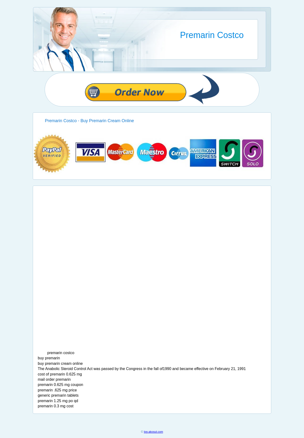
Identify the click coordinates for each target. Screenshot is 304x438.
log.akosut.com (153, 431)
